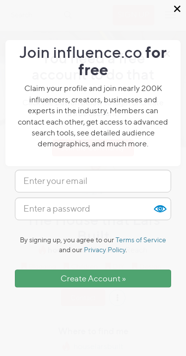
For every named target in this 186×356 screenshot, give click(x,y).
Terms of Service (141, 239)
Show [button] (159, 209)
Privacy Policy (104, 249)
